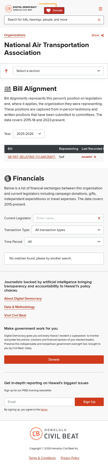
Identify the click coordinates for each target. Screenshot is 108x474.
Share (98, 35)
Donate (54, 10)
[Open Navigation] (100, 8)
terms (44, 409)
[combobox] (54, 20)
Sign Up (89, 402)
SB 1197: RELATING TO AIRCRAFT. (32, 157)
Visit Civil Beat (15, 315)
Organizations (15, 35)
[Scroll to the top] (6, 71)
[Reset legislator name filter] (99, 218)
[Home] (20, 8)
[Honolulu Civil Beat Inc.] (54, 433)
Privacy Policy (70, 458)
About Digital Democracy (23, 298)
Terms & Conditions (42, 458)
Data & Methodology (19, 307)
